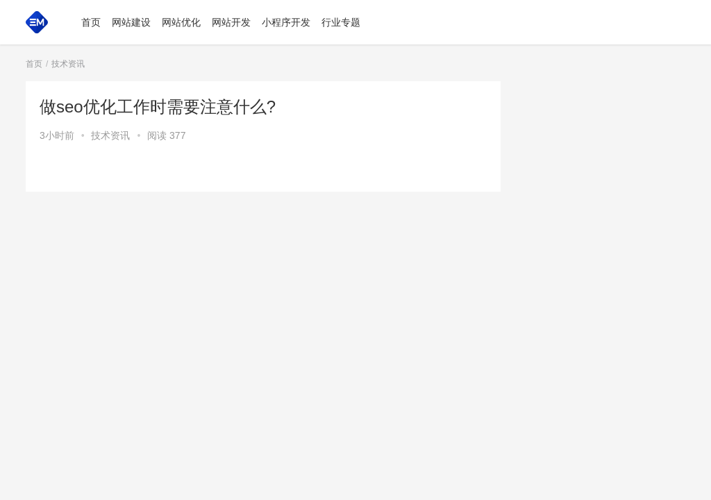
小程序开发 (286, 22)
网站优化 (181, 22)
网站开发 (231, 22)
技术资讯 (110, 135)
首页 (91, 22)
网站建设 (131, 22)
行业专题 (340, 22)
